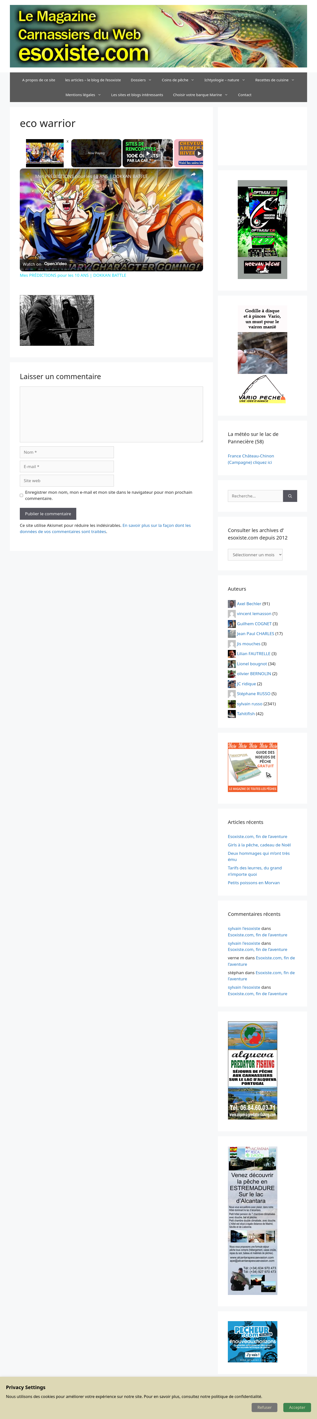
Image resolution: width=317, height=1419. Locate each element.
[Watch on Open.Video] (45, 264)
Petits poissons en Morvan (254, 882)
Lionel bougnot (252, 663)
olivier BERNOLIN (254, 673)
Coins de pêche (180, 79)
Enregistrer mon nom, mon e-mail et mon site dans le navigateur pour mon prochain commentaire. (108, 495)
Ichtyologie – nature (227, 79)
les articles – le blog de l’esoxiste (93, 79)
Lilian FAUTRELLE (253, 653)
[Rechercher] (290, 496)
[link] (28, 176)
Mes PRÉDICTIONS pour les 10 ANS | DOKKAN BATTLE (91, 176)
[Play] (148, 153)
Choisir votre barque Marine (203, 94)
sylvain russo (250, 703)
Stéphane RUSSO (253, 693)
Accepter (297, 1407)
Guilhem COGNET (254, 623)
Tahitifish (246, 713)
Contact (244, 94)
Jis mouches (249, 643)
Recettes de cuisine (277, 79)
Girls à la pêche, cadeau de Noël (259, 845)
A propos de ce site (38, 79)
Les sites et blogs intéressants (137, 94)
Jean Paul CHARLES (255, 633)
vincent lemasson (254, 613)
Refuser (264, 1407)
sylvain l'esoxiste (244, 928)
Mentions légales (86, 94)
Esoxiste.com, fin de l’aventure (257, 836)
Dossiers (144, 79)
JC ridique (246, 683)
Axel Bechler (249, 603)
